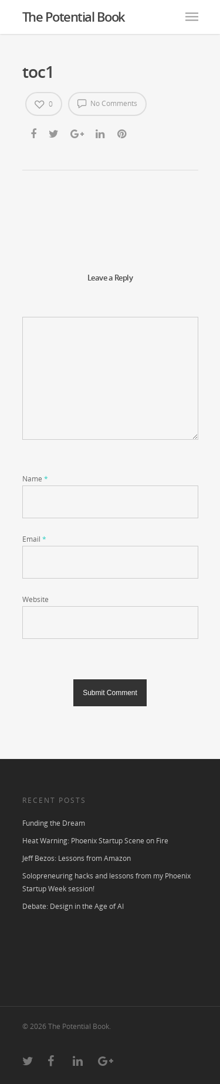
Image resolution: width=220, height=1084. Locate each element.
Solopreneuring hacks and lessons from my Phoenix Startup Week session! (106, 882)
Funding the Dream (53, 823)
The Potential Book (73, 16)
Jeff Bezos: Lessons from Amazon (76, 858)
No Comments (107, 103)
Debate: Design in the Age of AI (73, 906)
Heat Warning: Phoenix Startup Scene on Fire (95, 841)
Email (34, 539)
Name (35, 479)
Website (35, 599)
